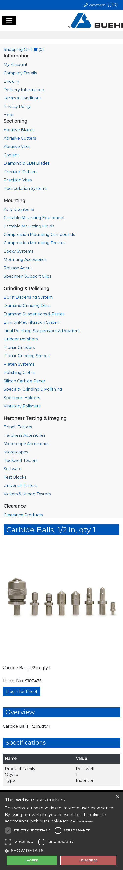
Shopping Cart (24, 49)
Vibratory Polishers (22, 406)
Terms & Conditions (22, 98)
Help (8, 115)
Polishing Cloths (19, 372)
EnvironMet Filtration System (32, 322)
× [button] (117, 797)
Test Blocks (15, 477)
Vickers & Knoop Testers (27, 494)
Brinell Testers (18, 427)
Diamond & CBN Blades (26, 163)
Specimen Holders (22, 397)
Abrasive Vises (17, 146)
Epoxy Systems (18, 251)
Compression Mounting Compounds (39, 234)
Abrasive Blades (19, 130)
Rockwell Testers (20, 460)
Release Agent (18, 268)
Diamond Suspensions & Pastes (34, 314)
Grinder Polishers (21, 339)
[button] (61, 851)
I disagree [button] (88, 860)
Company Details (20, 73)
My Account (15, 64)
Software (13, 469)
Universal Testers (20, 485)
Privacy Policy (17, 106)
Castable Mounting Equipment (34, 217)
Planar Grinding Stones (26, 356)
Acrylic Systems (19, 209)
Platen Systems (19, 364)
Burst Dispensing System (28, 297)
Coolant (11, 155)
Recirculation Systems (25, 188)
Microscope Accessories (26, 443)
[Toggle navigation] (9, 20)
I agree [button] (31, 860)
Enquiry (11, 81)
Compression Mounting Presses (34, 243)
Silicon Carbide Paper (24, 381)
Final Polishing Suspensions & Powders (41, 330)
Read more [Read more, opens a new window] (85, 821)
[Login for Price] (21, 691)
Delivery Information (24, 89)
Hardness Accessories (24, 435)
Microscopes (16, 452)
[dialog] (61, 831)
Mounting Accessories (25, 259)
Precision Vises (18, 180)
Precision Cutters (20, 171)
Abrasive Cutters (20, 138)
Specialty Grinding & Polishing (33, 389)
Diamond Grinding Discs (27, 305)
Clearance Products (23, 515)
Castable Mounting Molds (29, 226)
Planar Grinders (19, 347)
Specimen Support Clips (27, 276)
